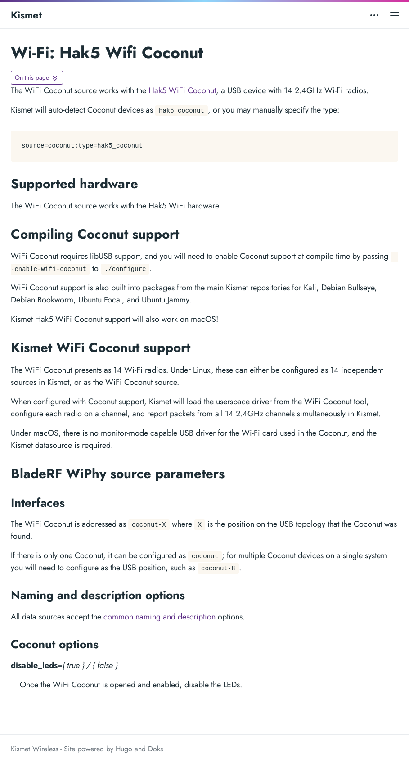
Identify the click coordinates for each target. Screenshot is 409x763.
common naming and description (159, 617)
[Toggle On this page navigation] (37, 78)
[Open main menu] (394, 15)
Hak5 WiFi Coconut (182, 90)
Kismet (26, 15)
